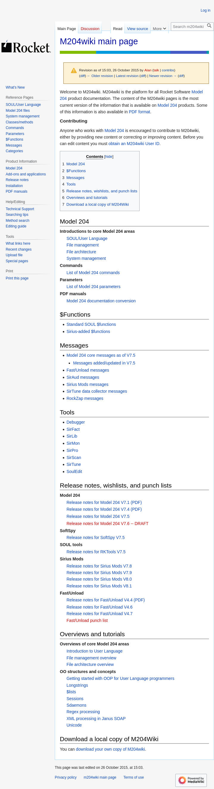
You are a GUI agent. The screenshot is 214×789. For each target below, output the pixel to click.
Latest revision (127, 76)
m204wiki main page (100, 777)
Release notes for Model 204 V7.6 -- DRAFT (107, 523)
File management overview (91, 658)
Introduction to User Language (94, 651)
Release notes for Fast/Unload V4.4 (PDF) (105, 600)
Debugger (75, 422)
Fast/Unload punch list (87, 620)
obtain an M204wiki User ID (133, 143)
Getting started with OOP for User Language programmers (120, 678)
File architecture (81, 251)
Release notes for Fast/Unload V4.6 (99, 607)
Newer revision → (163, 76)
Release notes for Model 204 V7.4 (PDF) (104, 509)
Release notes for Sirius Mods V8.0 (99, 579)
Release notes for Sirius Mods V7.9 (99, 572)
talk (156, 70)
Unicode (74, 725)
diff (82, 76)
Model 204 (167, 105)
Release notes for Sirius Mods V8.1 (99, 586)
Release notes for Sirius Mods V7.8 (99, 566)
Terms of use (134, 777)
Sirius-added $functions (88, 331)
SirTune (73, 464)
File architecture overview (90, 664)
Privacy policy (65, 777)
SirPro (72, 450)
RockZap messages (84, 398)
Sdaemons (76, 705)
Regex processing (83, 711)
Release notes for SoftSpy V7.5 (95, 537)
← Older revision (100, 76)
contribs (168, 70)
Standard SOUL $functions (91, 324)
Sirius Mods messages (87, 384)
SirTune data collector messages (96, 391)
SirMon (72, 443)
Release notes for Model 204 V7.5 (97, 516)
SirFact (72, 429)
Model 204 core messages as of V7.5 (100, 355)
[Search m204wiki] (192, 26)
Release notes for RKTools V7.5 (95, 551)
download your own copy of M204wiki (110, 749)
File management (82, 245)
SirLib (71, 436)
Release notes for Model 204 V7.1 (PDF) (104, 502)
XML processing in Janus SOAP (96, 718)
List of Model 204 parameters (93, 286)
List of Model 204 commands (93, 272)
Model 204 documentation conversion (101, 300)
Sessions (74, 698)
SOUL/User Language (86, 238)
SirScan (73, 457)
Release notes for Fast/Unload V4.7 (99, 613)
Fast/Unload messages (87, 370)
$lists (71, 691)
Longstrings (77, 685)
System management (86, 258)
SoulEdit (74, 471)
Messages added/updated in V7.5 (104, 363)
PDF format (139, 111)
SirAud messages (82, 377)
